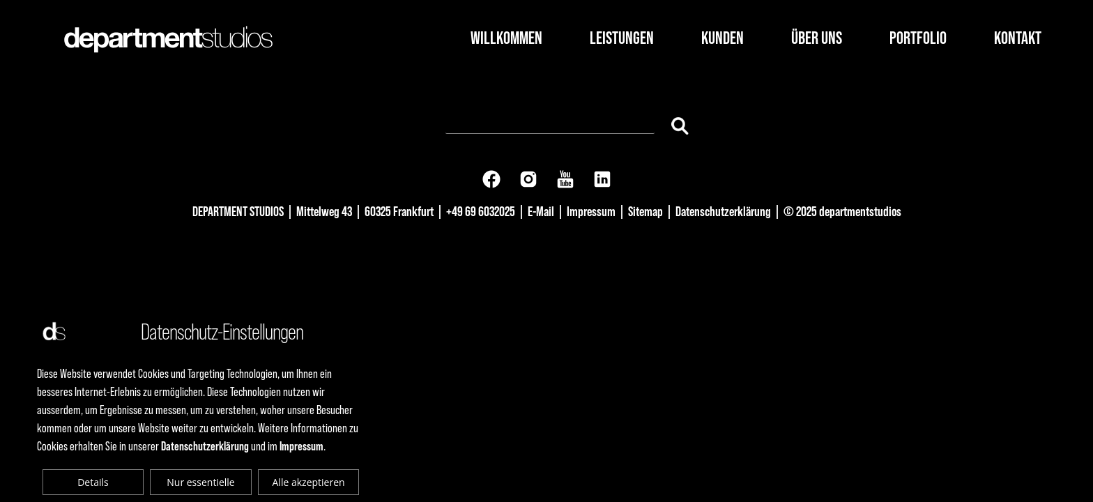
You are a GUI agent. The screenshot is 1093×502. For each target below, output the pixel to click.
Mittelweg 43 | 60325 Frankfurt (365, 211)
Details (93, 482)
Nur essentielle (200, 482)
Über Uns (816, 38)
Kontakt (1017, 38)
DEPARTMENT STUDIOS (238, 211)
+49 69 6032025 (480, 211)
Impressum (591, 211)
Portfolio (918, 38)
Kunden (722, 38)
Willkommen (506, 38)
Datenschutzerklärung (723, 211)
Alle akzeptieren (309, 482)
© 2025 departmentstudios (842, 211)
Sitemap (645, 211)
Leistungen (622, 38)
